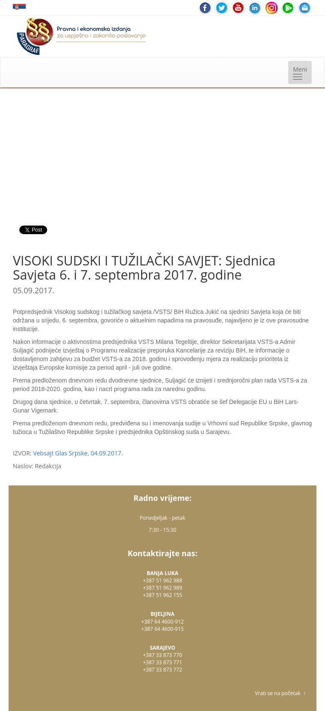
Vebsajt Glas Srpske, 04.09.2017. (78, 453)
